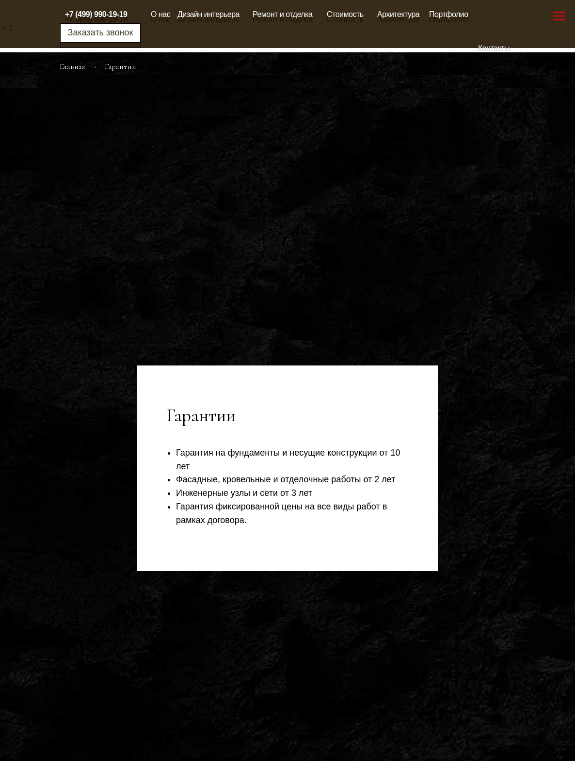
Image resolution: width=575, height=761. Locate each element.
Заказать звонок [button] (100, 32)
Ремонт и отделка (282, 14)
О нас (160, 14)
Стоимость (345, 14)
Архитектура (398, 14)
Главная (72, 66)
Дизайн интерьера (208, 14)
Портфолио (448, 14)
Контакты (494, 48)
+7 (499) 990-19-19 (96, 14)
